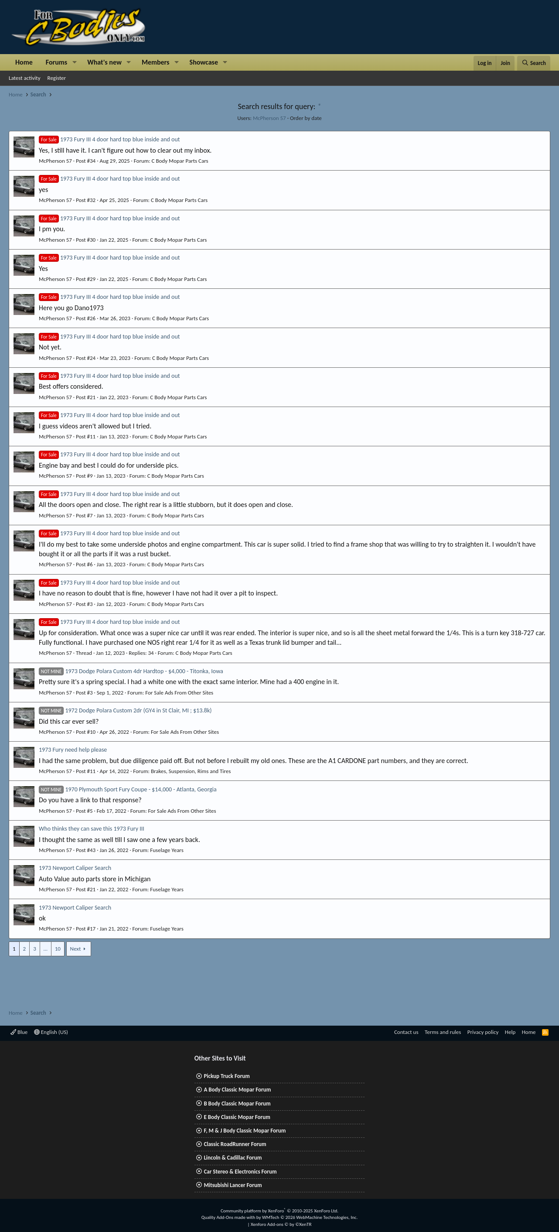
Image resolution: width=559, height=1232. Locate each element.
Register (57, 78)
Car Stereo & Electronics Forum (240, 1171)
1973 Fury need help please (73, 749)
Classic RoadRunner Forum (235, 1144)
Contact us (406, 1032)
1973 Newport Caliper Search (75, 868)
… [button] (46, 948)
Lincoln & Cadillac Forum (233, 1157)
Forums (56, 62)
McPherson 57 (269, 118)
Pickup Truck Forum (226, 1076)
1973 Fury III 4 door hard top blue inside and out (109, 139)
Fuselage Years (166, 850)
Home (24, 62)
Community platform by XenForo (279, 1211)
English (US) (51, 1032)
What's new (104, 62)
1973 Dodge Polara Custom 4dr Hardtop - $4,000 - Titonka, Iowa (131, 671)
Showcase (204, 62)
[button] (74, 62)
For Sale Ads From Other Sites (179, 692)
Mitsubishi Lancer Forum (233, 1185)
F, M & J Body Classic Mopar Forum (245, 1130)
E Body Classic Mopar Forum (237, 1117)
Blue (18, 1032)
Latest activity (25, 78)
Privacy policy (483, 1032)
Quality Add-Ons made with (228, 1217)
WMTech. (310, 1217)
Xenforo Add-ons (281, 1224)
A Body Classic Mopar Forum (237, 1089)
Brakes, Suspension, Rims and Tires (191, 771)
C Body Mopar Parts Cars (180, 160)
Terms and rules (443, 1032)
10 (58, 948)
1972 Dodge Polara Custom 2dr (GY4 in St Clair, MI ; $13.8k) (125, 710)
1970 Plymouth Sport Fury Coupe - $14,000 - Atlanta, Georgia (128, 789)
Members (156, 62)
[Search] (533, 63)
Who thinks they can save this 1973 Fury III (91, 828)
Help (510, 1032)
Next (75, 948)
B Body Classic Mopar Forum (237, 1103)
